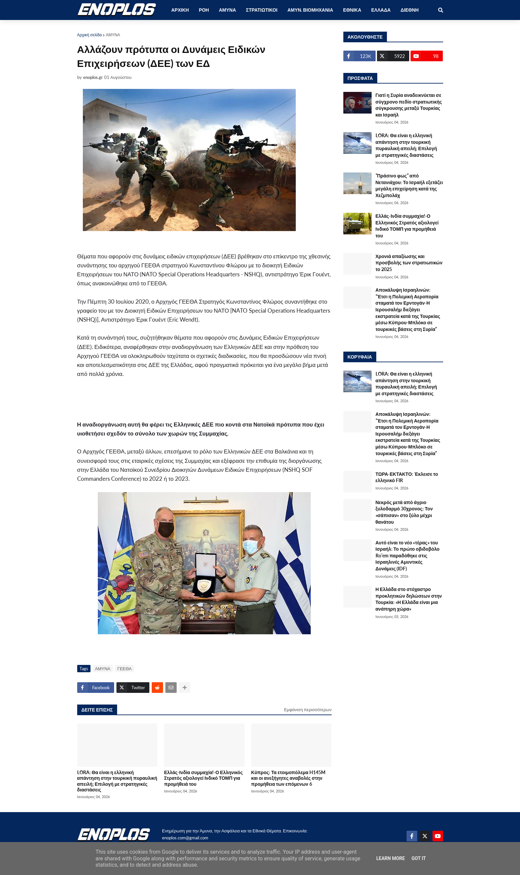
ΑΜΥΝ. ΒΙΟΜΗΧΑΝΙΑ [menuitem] (310, 10)
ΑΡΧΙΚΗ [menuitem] (180, 10)
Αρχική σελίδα (89, 34)
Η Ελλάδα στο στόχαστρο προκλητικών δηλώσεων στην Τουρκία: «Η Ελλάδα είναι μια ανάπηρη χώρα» (409, 599)
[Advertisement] (197, 403)
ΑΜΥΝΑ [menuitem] (227, 10)
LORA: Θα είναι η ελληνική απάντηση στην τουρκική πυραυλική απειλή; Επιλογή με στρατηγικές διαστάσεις (117, 780)
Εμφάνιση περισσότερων (308, 709)
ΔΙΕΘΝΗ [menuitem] (410, 10)
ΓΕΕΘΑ (124, 668)
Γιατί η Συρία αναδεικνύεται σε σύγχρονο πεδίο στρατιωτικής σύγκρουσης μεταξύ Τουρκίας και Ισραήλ (409, 105)
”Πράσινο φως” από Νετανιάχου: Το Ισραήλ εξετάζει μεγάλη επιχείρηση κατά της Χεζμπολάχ (409, 185)
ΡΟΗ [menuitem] (204, 10)
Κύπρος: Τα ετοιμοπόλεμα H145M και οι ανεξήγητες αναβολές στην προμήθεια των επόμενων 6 (288, 778)
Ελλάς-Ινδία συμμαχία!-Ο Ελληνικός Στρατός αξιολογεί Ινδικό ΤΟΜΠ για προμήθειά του (203, 778)
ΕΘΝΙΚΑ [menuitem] (352, 10)
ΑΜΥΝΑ (113, 34)
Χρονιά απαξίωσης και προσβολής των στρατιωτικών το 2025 (409, 262)
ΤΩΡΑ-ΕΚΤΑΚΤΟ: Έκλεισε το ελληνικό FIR (407, 477)
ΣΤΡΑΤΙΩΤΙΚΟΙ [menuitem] (261, 10)
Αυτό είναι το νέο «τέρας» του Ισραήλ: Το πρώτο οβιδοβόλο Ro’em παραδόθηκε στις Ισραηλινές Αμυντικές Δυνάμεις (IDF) (408, 555)
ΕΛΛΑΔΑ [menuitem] (381, 10)
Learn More (390, 858)
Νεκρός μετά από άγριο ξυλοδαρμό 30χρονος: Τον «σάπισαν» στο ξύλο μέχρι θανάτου (404, 512)
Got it (419, 858)
